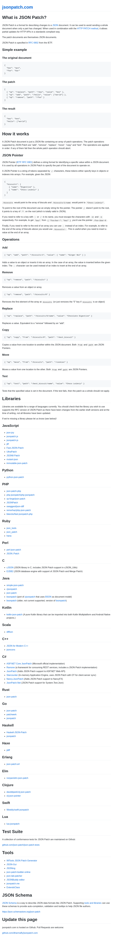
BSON (48, 597)
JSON (55, 25)
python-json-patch (15, 477)
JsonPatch (12, 671)
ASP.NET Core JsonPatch (19, 663)
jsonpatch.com (17, 7)
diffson (10, 632)
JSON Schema (9, 903)
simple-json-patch (15, 585)
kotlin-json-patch (14, 614)
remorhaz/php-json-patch (19, 510)
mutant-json (12, 459)
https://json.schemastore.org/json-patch (21, 912)
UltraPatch (12, 452)
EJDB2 (10, 571)
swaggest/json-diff (15, 506)
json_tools (11, 528)
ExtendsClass (13, 887)
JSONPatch (12, 502)
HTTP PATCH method (87, 28)
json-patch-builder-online (18, 872)
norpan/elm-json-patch (17, 778)
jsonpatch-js (12, 440)
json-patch (12, 593)
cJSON (10, 567)
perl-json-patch (14, 550)
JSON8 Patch (13, 455)
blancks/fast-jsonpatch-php (19, 514)
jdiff (8, 750)
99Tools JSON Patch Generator (22, 860)
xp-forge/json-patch (16, 499)
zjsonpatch (12, 589)
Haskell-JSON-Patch (17, 732)
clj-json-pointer (14, 796)
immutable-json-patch (17, 463)
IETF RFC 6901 (24, 162)
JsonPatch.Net (14, 683)
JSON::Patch (13, 553)
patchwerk (11, 714)
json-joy (10, 432)
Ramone (11, 667)
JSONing (11, 868)
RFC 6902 (33, 43)
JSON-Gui (11, 864)
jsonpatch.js (12, 436)
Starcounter (12, 675)
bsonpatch (12, 597)
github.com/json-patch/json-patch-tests (21, 845)
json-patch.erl (13, 764)
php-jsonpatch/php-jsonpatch (20, 495)
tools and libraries (92, 903)
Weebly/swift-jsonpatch (18, 810)
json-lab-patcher (14, 876)
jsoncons (11, 650)
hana (9, 536)
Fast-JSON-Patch (15, 448)
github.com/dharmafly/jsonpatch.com (20, 933)
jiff (8, 444)
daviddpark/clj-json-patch (19, 792)
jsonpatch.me (13, 883)
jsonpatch (11, 718)
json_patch (12, 532)
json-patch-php (14, 491)
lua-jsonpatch (13, 824)
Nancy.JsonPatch (15, 679)
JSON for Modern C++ (17, 646)
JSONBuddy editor (16, 880)
